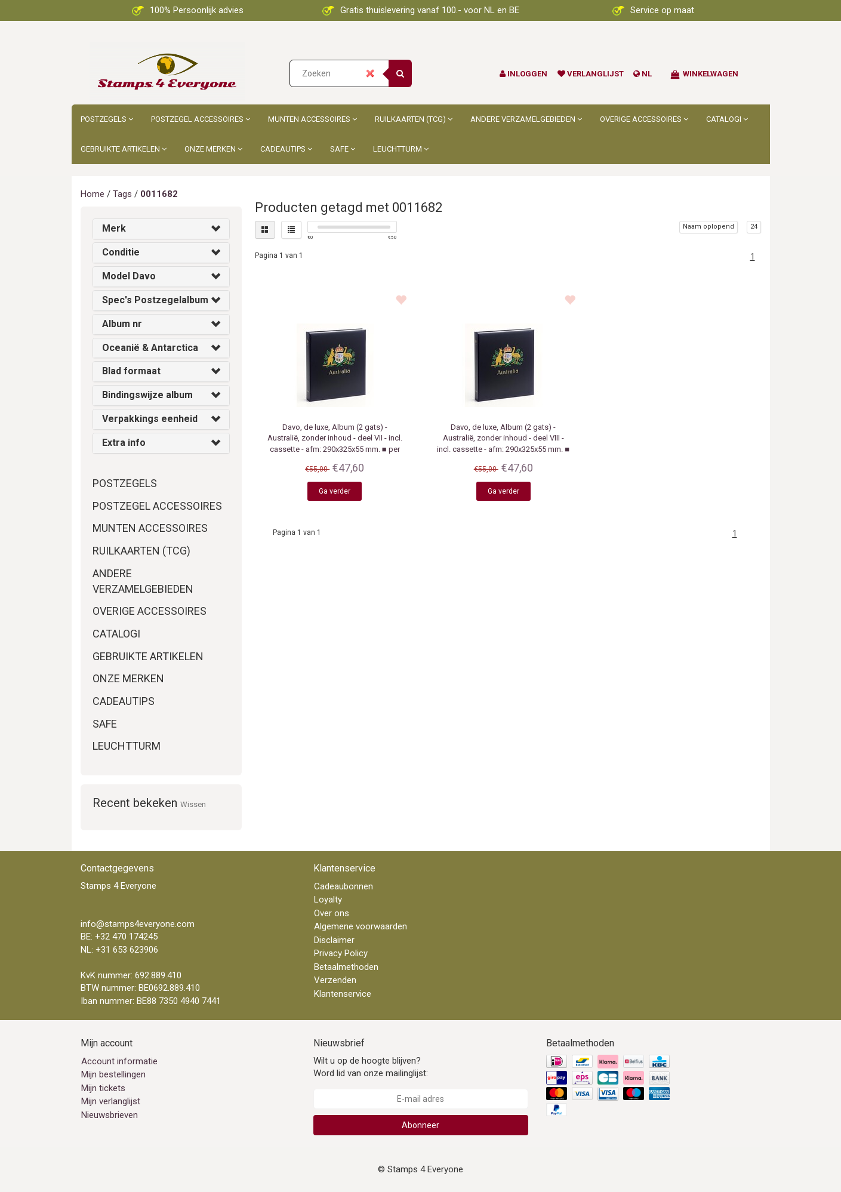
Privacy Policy (341, 953)
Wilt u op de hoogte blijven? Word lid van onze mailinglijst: (370, 1067)
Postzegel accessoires (200, 119)
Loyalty (328, 899)
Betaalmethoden (346, 967)
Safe (342, 148)
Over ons (331, 913)
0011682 (159, 194)
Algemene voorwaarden (360, 926)
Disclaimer (334, 940)
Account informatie (119, 1061)
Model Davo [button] (129, 276)
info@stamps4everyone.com (138, 924)
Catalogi (727, 119)
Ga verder (334, 491)
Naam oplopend (708, 226)
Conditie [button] (121, 252)
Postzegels (107, 119)
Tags (122, 194)
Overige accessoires (644, 119)
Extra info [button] (124, 442)
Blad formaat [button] (131, 371)
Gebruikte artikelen (124, 148)
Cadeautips (286, 148)
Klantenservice (342, 993)
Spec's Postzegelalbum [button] (155, 300)
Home (92, 194)
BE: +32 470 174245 (119, 936)
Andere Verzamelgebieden (526, 119)
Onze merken (213, 148)
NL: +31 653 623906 (119, 949)
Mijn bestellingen (113, 1074)
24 (753, 226)
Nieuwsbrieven (109, 1115)
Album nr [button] (122, 323)
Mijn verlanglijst (110, 1101)
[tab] (161, 229)
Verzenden (335, 980)
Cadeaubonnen (343, 886)
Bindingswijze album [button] (147, 395)
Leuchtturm (401, 148)
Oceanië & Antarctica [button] (150, 347)
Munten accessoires (312, 119)
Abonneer (420, 1125)
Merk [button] (114, 228)
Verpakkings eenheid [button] (150, 418)
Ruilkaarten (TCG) (413, 119)
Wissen (193, 804)
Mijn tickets (103, 1088)
